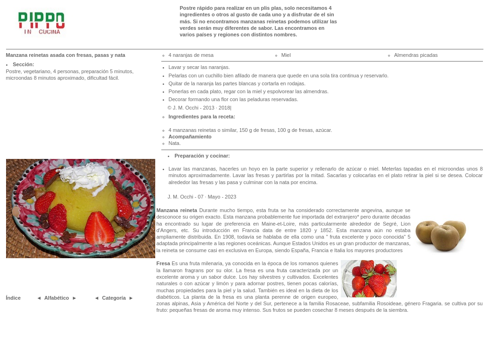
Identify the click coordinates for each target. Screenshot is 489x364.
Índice (13, 298)
